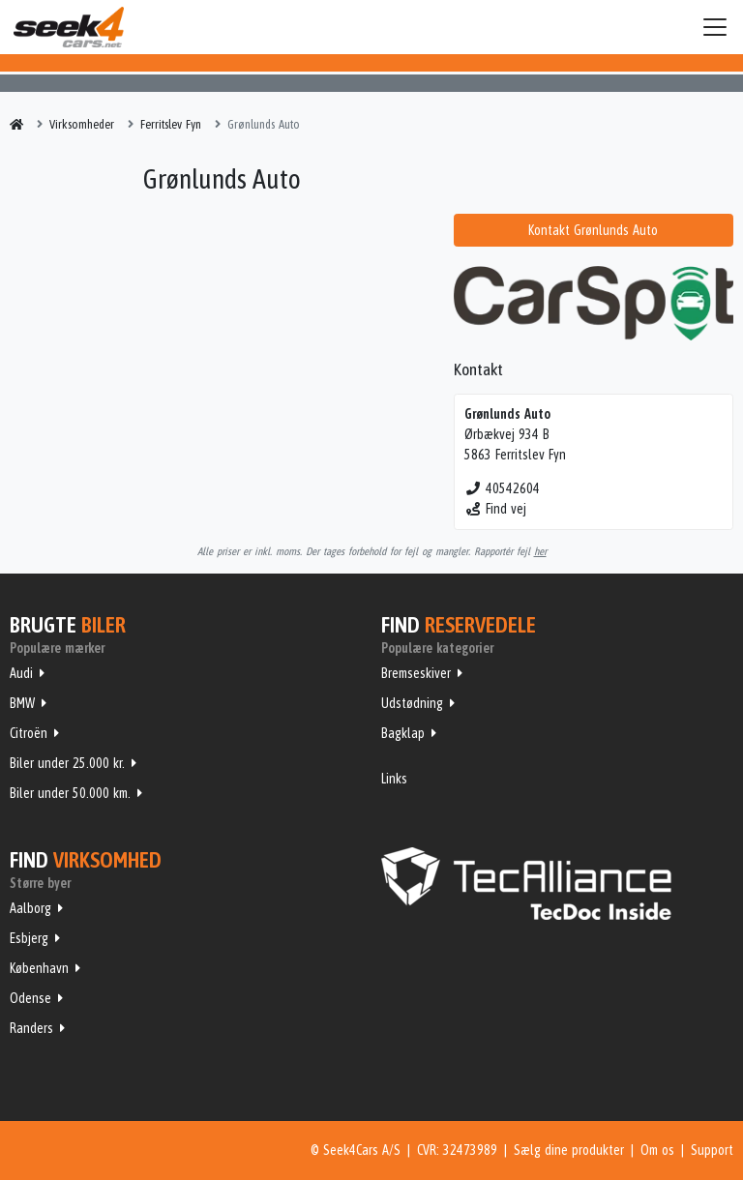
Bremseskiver (416, 673)
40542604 (502, 488)
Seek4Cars (69, 27)
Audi (21, 673)
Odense (30, 998)
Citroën (28, 733)
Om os (657, 1150)
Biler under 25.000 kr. (67, 763)
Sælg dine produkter (569, 1150)
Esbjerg (29, 938)
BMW (22, 703)
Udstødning (412, 703)
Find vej (495, 508)
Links (394, 778)
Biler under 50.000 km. (70, 793)
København (39, 968)
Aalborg (30, 908)
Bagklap (403, 733)
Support (712, 1150)
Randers (31, 1028)
